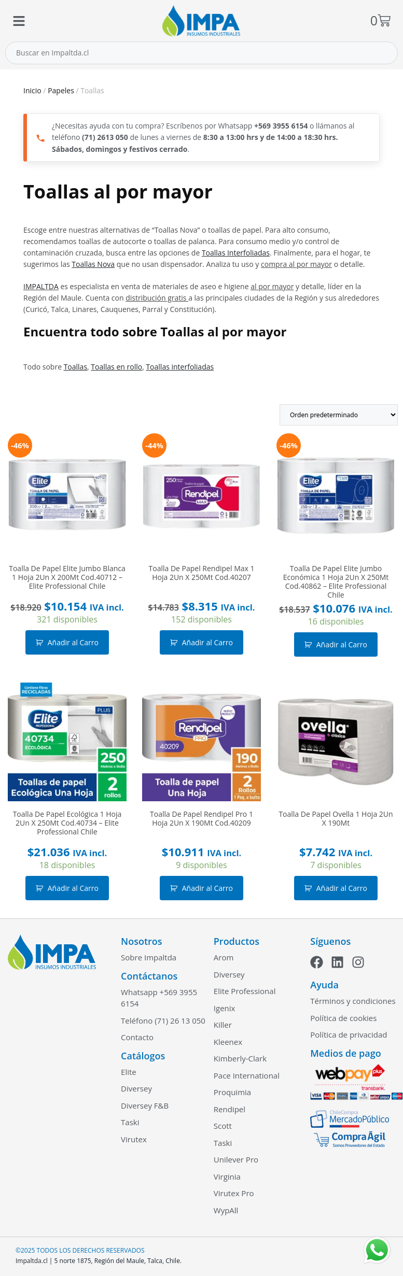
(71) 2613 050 (105, 137)
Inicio (32, 90)
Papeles (61, 90)
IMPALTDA (41, 286)
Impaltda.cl (32, 1260)
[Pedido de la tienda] (339, 415)
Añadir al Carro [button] (73, 642)
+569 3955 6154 (281, 126)
